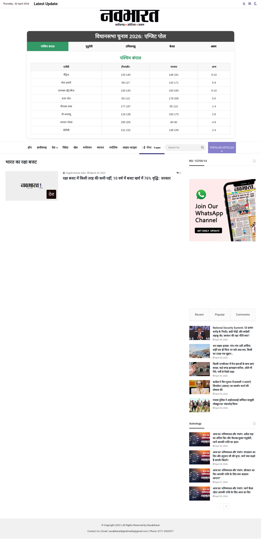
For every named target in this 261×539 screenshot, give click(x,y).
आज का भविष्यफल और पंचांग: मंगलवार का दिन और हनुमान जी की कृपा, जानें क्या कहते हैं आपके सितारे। (234, 457)
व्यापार (100, 147)
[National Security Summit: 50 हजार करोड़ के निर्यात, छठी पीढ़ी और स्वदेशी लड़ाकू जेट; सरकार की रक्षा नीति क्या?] (199, 334)
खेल (75, 147)
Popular (220, 314)
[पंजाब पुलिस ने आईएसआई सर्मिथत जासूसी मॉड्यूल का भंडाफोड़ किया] (199, 406)
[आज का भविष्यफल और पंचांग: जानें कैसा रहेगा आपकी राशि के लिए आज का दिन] (199, 494)
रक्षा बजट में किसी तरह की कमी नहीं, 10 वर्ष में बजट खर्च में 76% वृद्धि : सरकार (117, 178)
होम (30, 147)
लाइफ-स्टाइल (130, 147)
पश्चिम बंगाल (47, 46)
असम (213, 46)
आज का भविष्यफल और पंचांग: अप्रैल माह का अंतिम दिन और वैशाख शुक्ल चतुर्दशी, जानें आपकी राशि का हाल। (233, 439)
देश (53, 147)
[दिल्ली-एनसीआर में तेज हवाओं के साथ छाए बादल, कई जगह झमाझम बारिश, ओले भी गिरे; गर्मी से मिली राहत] (199, 370)
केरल (172, 46)
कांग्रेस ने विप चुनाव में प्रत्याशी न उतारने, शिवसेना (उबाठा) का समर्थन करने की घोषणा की (232, 386)
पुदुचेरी (89, 46)
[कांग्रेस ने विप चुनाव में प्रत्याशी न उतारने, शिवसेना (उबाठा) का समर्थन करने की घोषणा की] (199, 388)
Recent (199, 314)
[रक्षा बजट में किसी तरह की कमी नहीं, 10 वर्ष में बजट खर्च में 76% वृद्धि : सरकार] (31, 186)
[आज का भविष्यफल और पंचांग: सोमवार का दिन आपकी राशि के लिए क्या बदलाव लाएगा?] (199, 476)
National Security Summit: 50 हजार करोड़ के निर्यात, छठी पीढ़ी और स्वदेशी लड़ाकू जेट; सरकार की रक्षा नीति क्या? (233, 332)
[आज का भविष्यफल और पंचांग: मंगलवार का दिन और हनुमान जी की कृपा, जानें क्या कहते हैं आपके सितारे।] (199, 458)
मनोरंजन (87, 147)
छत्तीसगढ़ (42, 147)
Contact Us (93, 532)
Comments (243, 314)
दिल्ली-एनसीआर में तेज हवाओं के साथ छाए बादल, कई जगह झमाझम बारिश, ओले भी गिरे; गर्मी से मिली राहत (233, 368)
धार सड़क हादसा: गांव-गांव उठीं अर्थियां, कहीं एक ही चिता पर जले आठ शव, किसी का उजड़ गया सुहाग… (232, 350)
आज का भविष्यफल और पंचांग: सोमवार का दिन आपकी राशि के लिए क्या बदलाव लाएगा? (234, 475)
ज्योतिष (113, 147)
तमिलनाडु (130, 46)
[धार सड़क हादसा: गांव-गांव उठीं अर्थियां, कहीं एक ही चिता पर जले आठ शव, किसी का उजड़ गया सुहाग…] (199, 352)
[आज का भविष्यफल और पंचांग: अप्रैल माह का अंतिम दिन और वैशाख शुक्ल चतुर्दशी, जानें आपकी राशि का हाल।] (199, 440)
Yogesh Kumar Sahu (76, 173)
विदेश (65, 147)
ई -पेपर (152, 147)
